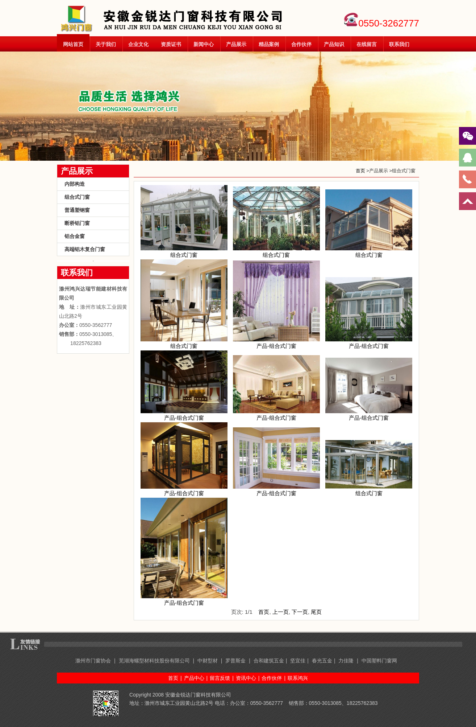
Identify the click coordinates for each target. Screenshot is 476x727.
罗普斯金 (235, 661)
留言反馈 (220, 678)
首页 (360, 170)
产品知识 (334, 44)
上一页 (280, 612)
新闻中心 (203, 44)
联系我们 (399, 44)
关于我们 (106, 44)
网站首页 (73, 44)
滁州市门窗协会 (93, 661)
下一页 (300, 612)
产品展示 (236, 44)
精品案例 (269, 44)
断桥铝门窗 (77, 223)
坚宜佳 (297, 661)
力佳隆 (346, 661)
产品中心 (194, 678)
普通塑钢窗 (77, 210)
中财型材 (207, 661)
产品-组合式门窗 (276, 342)
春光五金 (322, 661)
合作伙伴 (301, 44)
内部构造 (74, 184)
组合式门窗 (77, 197)
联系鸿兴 (298, 678)
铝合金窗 (74, 236)
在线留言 (366, 44)
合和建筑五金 (269, 661)
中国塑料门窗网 (379, 661)
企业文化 (138, 44)
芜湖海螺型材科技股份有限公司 (154, 661)
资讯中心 (246, 678)
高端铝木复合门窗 (84, 249)
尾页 (316, 612)
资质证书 (171, 44)
